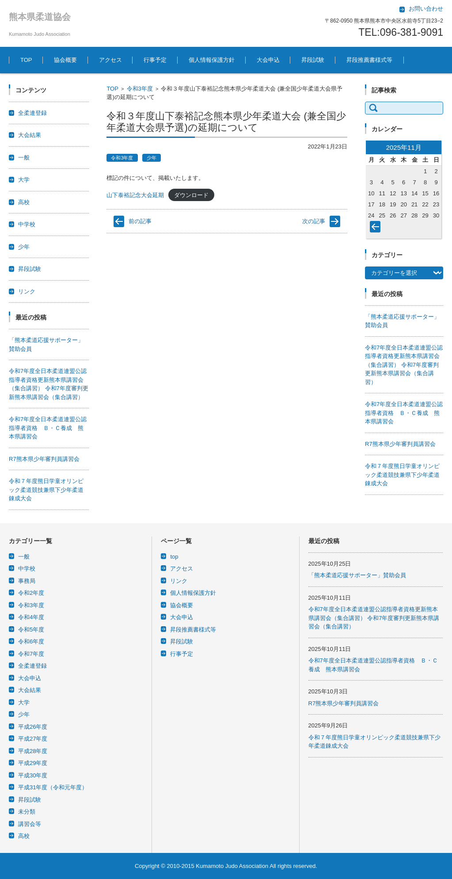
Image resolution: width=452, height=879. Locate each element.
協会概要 (65, 60)
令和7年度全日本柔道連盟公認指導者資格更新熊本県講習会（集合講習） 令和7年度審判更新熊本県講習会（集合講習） (404, 364)
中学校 (26, 224)
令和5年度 (31, 629)
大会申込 (268, 60)
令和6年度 (31, 641)
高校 (24, 202)
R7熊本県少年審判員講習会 (44, 459)
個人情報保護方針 (212, 60)
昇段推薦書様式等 (369, 60)
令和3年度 (140, 88)
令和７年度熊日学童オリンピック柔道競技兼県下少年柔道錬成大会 (46, 490)
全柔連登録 (32, 113)
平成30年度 (32, 775)
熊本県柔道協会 (40, 17)
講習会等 (29, 824)
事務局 (26, 581)
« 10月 (377, 228)
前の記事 (140, 221)
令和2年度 (31, 593)
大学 (24, 179)
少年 (151, 157)
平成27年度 (32, 738)
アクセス (110, 60)
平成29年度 (32, 763)
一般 (24, 157)
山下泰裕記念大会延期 (135, 195)
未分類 (26, 811)
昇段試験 (312, 60)
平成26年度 (32, 726)
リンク (26, 291)
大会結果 (29, 135)
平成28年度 (32, 751)
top (174, 556)
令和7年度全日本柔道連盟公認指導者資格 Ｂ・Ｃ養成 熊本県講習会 (48, 428)
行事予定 (155, 60)
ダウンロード (191, 195)
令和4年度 (31, 617)
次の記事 (313, 221)
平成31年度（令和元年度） (52, 787)
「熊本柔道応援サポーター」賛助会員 (357, 575)
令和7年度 (31, 654)
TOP (26, 60)
